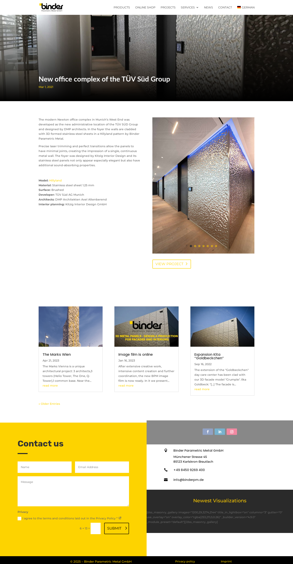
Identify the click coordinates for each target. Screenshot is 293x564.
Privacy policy (185, 561)
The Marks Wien (57, 354)
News (208, 7)
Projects (168, 7)
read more (50, 385)
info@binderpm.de (188, 479)
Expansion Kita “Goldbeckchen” (209, 356)
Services (188, 7)
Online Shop (145, 7)
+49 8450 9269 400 (189, 470)
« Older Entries (49, 404)
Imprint (226, 561)
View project (169, 264)
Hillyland (55, 180)
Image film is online (135, 354)
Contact (225, 7)
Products (122, 7)
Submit (114, 528)
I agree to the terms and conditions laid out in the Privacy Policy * (70, 518)
